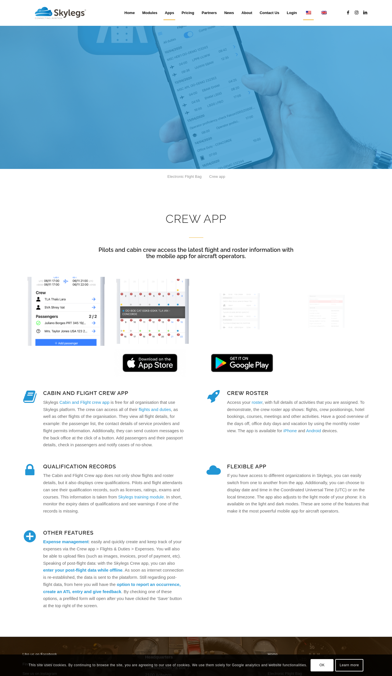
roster (257, 402)
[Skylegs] (63, 13)
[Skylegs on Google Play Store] (242, 363)
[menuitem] (130, 13)
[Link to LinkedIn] (365, 12)
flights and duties (155, 409)
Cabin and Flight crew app (84, 402)
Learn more (349, 665)
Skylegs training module (141, 496)
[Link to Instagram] (356, 12)
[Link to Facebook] (348, 12)
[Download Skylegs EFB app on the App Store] (150, 363)
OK (322, 665)
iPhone (290, 430)
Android (313, 430)
